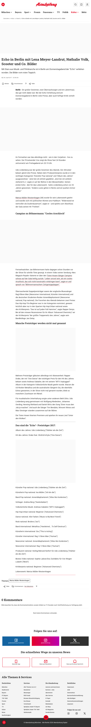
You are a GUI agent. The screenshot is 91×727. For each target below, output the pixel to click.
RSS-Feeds (27, 695)
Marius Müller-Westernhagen (28, 198)
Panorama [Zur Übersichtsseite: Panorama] (47, 12)
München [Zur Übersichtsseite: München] (5, 12)
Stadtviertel (5, 690)
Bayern (4, 692)
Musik (18, 18)
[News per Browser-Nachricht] (75, 662)
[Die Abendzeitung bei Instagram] (45, 641)
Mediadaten (49, 704)
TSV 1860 (5, 698)
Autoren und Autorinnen (53, 687)
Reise (3, 712)
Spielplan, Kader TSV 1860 (31, 709)
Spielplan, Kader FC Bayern (32, 706)
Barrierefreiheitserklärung (75, 695)
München (4, 687)
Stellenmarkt (27, 712)
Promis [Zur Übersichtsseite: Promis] (37, 12)
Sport (3, 704)
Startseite (6, 18)
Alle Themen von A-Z (30, 687)
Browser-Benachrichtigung (32, 698)
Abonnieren (49, 692)
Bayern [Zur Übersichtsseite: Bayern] (18, 12)
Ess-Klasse (27, 701)
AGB (68, 690)
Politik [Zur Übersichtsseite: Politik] (65, 12)
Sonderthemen (50, 712)
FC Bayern (5, 695)
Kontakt (48, 701)
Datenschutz (71, 692)
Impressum (70, 687)
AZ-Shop (48, 706)
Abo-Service (49, 695)
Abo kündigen (71, 698)
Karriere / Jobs (50, 690)
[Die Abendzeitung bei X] (75, 641)
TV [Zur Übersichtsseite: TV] (58, 12)
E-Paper (48, 698)
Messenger (27, 692)
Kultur (12, 18)
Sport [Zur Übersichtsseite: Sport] (26, 12)
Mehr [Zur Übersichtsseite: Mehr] (84, 12)
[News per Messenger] (16, 662)
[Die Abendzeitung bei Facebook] (16, 641)
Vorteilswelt (27, 704)
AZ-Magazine (50, 709)
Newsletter (27, 690)
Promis (4, 701)
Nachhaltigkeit (6, 715)
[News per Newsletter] (45, 662)
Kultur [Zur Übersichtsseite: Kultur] (74, 12)
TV (3, 706)
